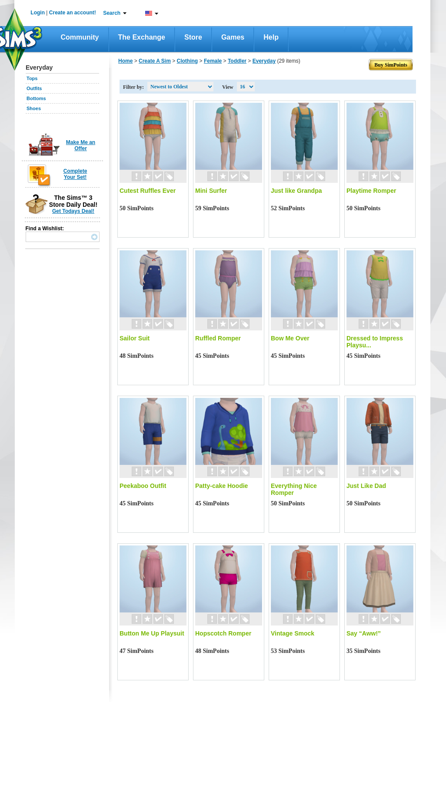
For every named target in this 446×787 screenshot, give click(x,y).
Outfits (34, 88)
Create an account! (72, 13)
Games (232, 37)
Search (111, 13)
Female (213, 61)
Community (80, 37)
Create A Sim (155, 61)
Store (193, 37)
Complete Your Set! (75, 174)
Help (271, 37)
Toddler (237, 61)
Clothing (187, 61)
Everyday (264, 61)
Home (125, 61)
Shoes (34, 108)
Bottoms (36, 98)
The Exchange (141, 37)
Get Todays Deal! (73, 211)
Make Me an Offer (80, 145)
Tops (32, 78)
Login (37, 13)
